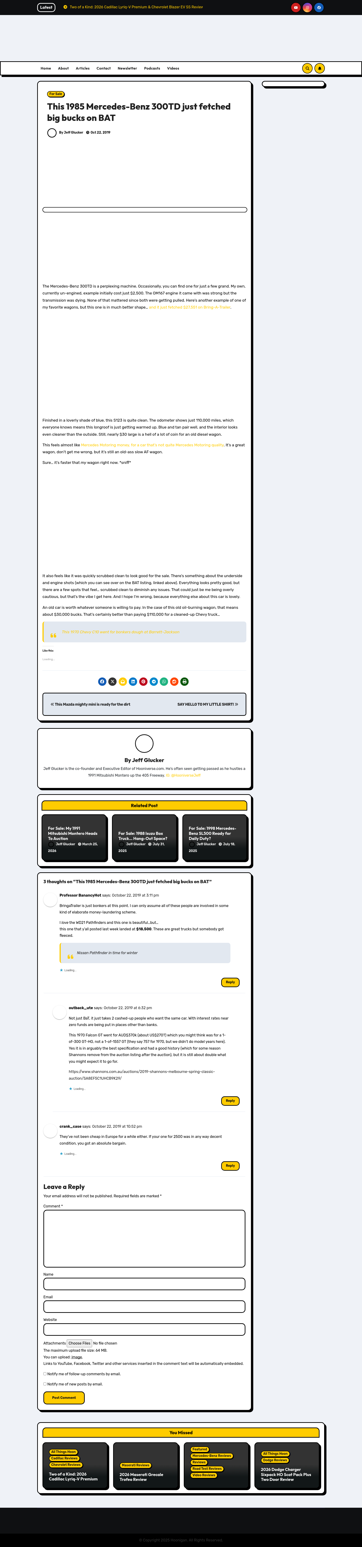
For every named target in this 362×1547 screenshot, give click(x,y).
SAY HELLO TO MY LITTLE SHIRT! (208, 704)
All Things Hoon (63, 1452)
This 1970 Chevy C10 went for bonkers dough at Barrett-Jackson (120, 632)
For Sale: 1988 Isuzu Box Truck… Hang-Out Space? (142, 836)
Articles (83, 68)
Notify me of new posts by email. (75, 1384)
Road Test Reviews (207, 1469)
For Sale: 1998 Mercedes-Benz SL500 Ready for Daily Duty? (212, 833)
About (63, 68)
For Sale (55, 94)
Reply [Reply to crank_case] (230, 1166)
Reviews (199, 1462)
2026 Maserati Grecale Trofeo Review (141, 1477)
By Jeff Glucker (65, 133)
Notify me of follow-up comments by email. (84, 1374)
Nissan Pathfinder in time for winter (107, 953)
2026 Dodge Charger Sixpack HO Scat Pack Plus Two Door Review (286, 1474)
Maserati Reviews (135, 1465)
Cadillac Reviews (64, 1458)
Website (50, 1319)
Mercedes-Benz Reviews (212, 1456)
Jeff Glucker (148, 760)
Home (46, 68)
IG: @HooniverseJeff (183, 775)
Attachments (54, 1343)
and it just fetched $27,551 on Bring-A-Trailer (189, 307)
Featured (200, 1449)
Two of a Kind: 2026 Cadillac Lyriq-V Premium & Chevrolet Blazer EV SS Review (73, 1481)
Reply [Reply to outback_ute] (230, 1101)
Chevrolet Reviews (66, 1465)
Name (48, 1274)
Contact (104, 68)
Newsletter (127, 68)
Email (48, 1297)
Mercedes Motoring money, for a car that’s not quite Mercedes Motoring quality (152, 445)
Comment (53, 1206)
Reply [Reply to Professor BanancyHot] (230, 982)
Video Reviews (204, 1475)
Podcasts (152, 68)
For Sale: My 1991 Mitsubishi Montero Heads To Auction (72, 833)
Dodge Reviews (275, 1460)
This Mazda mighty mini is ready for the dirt (90, 704)
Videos (173, 68)
